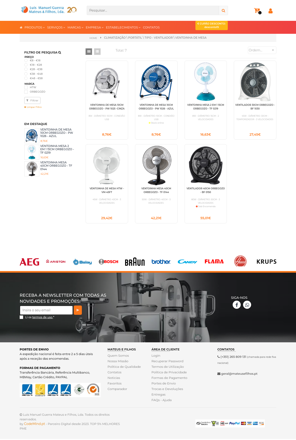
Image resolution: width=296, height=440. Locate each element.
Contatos (114, 373)
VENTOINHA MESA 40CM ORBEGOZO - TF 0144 (56, 165)
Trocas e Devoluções (166, 390)
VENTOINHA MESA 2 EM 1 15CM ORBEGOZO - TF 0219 (57, 149)
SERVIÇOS (56, 27)
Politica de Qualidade (124, 367)
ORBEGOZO (37, 91)
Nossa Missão (118, 362)
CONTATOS (151, 27)
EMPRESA (95, 27)
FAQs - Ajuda (161, 401)
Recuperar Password (166, 362)
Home (93, 38)
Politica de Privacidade (168, 373)
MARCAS (75, 27)
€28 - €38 (36, 69)
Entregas (158, 395)
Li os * (39, 318)
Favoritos (114, 384)
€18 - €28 (36, 64)
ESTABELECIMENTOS (123, 27)
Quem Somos (118, 356)
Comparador (117, 390)
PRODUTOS (35, 27)
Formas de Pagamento (168, 379)
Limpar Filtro (33, 106)
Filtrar (32, 100)
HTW (33, 87)
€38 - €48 (36, 73)
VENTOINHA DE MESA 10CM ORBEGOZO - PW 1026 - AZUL (56, 133)
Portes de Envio (163, 384)
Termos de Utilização (167, 367)
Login (155, 356)
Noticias (114, 379)
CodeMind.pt (34, 425)
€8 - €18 (35, 60)
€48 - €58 (36, 78)
